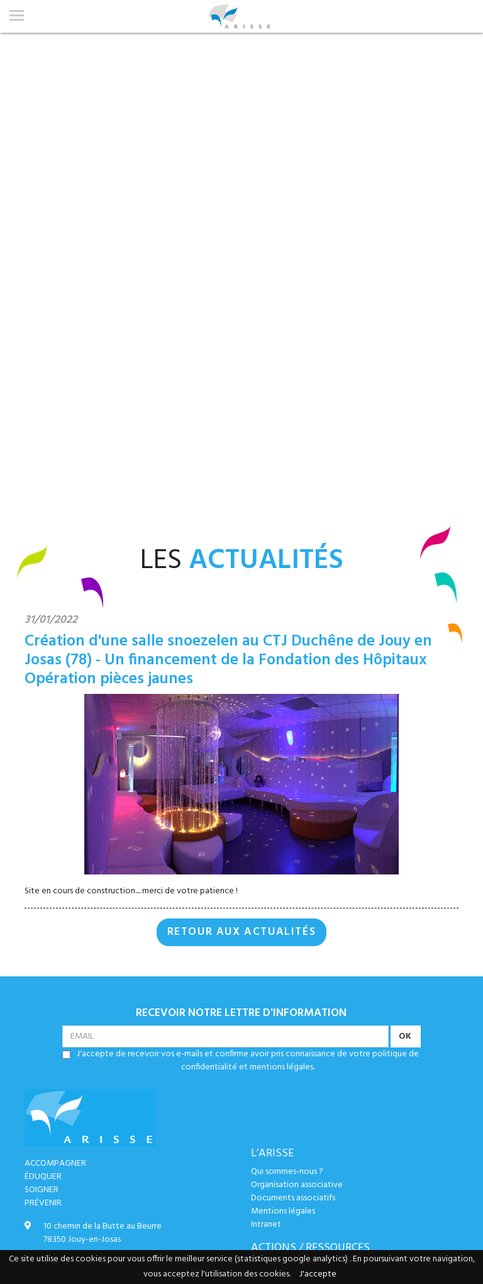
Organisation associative (297, 1185)
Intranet (266, 1224)
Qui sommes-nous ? (287, 1171)
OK (406, 1036)
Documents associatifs (293, 1198)
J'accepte (317, 1274)
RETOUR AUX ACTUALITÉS (241, 932)
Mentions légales (283, 1211)
